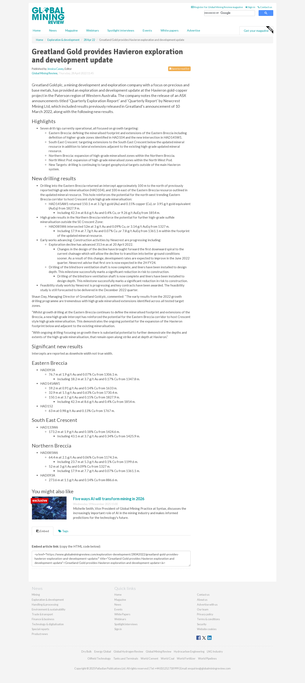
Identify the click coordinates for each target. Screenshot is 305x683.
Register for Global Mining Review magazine (217, 7)
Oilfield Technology (99, 658)
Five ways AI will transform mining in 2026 (108, 498)
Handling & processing (45, 604)
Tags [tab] (63, 531)
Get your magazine (258, 30)
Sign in (250, 7)
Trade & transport (42, 614)
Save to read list (179, 68)
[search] (229, 13)
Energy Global (102, 651)
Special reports (40, 629)
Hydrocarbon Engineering (189, 651)
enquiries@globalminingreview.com (209, 668)
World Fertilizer (186, 658)
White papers (170, 30)
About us (202, 599)
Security (202, 624)
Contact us (265, 7)
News (117, 604)
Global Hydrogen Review (128, 651)
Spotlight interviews (120, 30)
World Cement (149, 658)
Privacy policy (205, 614)
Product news (40, 634)
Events (147, 30)
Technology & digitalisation (48, 624)
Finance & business (43, 619)
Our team (202, 609)
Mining (36, 594)
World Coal (167, 658)
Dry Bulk (86, 651)
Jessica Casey (55, 68)
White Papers (122, 614)
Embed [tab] (42, 531)
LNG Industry (215, 651)
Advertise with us (207, 604)
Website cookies (206, 629)
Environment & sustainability (48, 609)
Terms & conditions (208, 619)
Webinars (92, 30)
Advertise (193, 30)
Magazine (71, 30)
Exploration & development (48, 599)
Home (37, 30)
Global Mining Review (44, 73)
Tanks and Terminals (125, 658)
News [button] (53, 30)
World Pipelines (207, 658)
